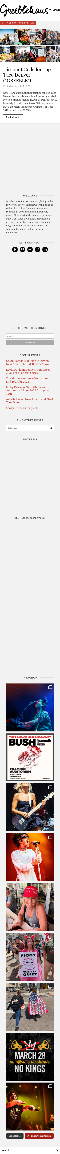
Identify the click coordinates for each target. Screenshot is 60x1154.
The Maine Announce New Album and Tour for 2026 (27, 380)
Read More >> (13, 117)
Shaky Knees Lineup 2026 (22, 408)
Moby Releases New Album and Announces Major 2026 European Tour (28, 390)
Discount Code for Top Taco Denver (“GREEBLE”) (27, 74)
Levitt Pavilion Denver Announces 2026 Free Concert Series (28, 371)
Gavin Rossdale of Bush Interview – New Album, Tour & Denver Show (29, 362)
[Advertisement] (30, 164)
